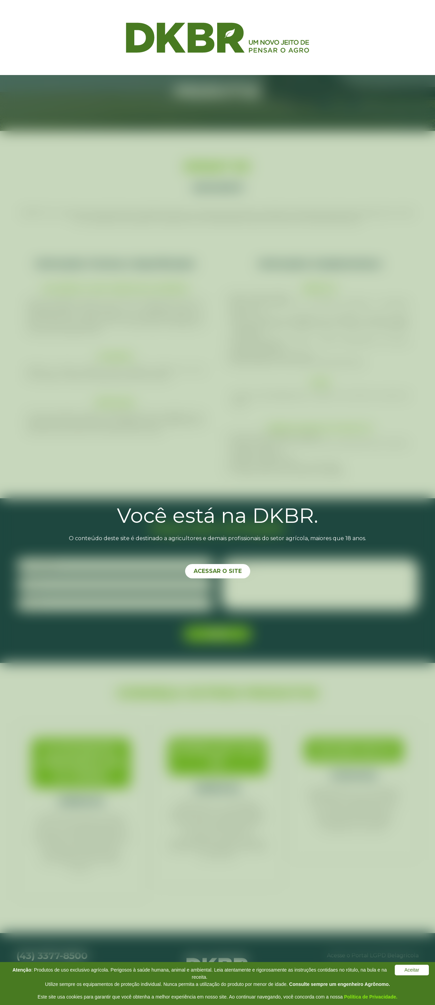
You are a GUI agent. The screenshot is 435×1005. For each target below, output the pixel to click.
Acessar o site (218, 571)
